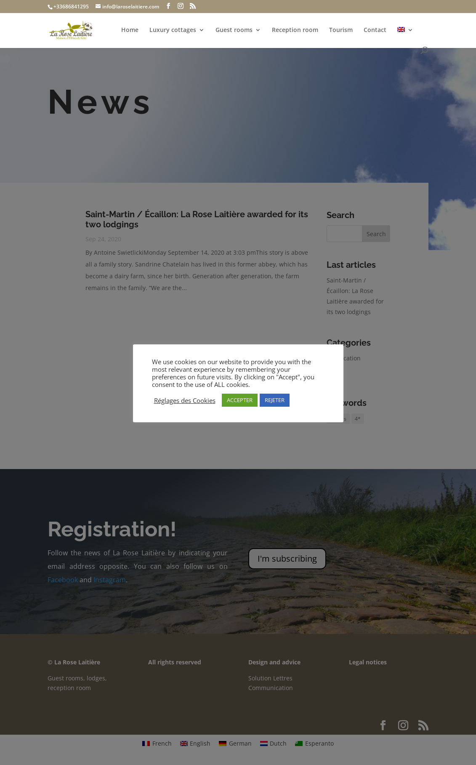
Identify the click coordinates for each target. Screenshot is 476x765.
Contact (375, 30)
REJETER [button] (275, 400)
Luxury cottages (172, 30)
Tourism (341, 30)
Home (129, 30)
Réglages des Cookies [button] (184, 400)
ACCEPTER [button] (240, 400)
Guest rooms (234, 30)
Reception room (295, 30)
